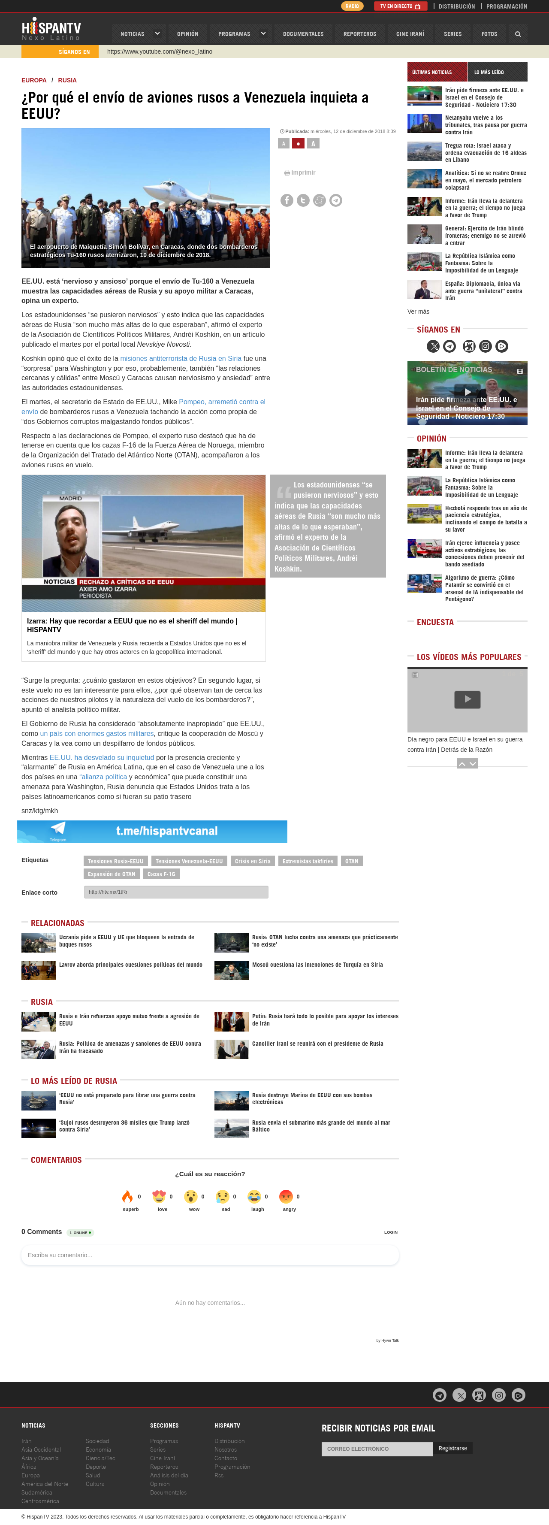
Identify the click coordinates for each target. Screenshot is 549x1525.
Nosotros (225, 1448)
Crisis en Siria (253, 860)
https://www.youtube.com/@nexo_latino (159, 51)
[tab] (437, 72)
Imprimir (299, 172)
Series (453, 33)
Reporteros (360, 33)
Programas (234, 33)
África (28, 1466)
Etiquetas (34, 859)
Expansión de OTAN (112, 873)
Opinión (160, 1483)
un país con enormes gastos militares (97, 733)
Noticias (133, 33)
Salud (93, 1474)
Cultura (95, 1483)
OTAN (352, 860)
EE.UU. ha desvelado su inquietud (102, 757)
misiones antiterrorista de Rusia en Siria (180, 358)
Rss (218, 1474)
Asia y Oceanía (40, 1457)
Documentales (303, 33)
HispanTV (51, 28)
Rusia (67, 80)
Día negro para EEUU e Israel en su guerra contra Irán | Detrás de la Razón (464, 744)
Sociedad (97, 1440)
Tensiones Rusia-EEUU (116, 860)
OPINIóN (188, 33)
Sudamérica (36, 1491)
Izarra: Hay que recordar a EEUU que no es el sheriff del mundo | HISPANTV (132, 625)
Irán (26, 1440)
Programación (507, 5)
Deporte (96, 1466)
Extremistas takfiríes (308, 860)
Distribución (457, 5)
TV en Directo (400, 5)
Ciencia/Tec (100, 1457)
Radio (351, 5)
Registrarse (453, 1447)
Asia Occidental (41, 1448)
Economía (98, 1448)
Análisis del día (169, 1474)
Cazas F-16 (161, 873)
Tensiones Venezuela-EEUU (189, 860)
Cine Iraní (410, 33)
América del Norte (44, 1483)
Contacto (225, 1457)
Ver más (418, 311)
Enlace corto (39, 892)
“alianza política (103, 777)
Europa (33, 80)
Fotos (490, 33)
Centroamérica (40, 1500)
